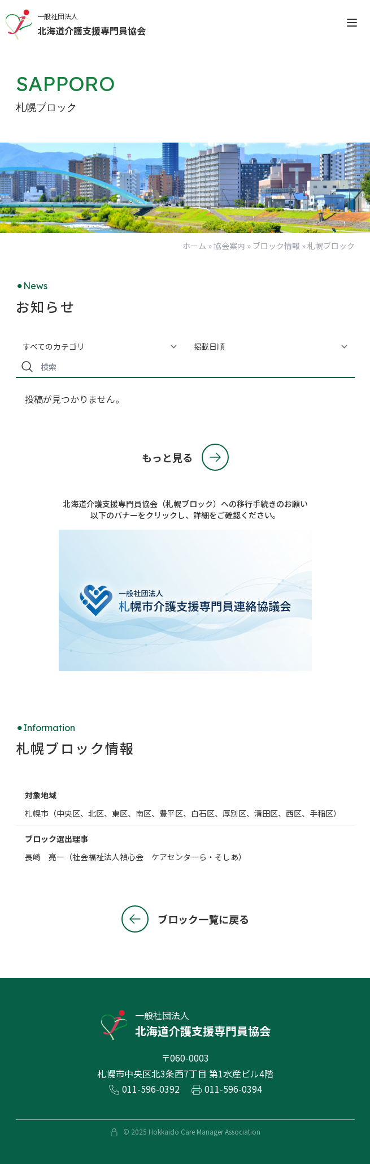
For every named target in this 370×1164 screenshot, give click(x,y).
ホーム (194, 245)
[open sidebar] (351, 22)
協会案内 (229, 245)
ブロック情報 (276, 245)
